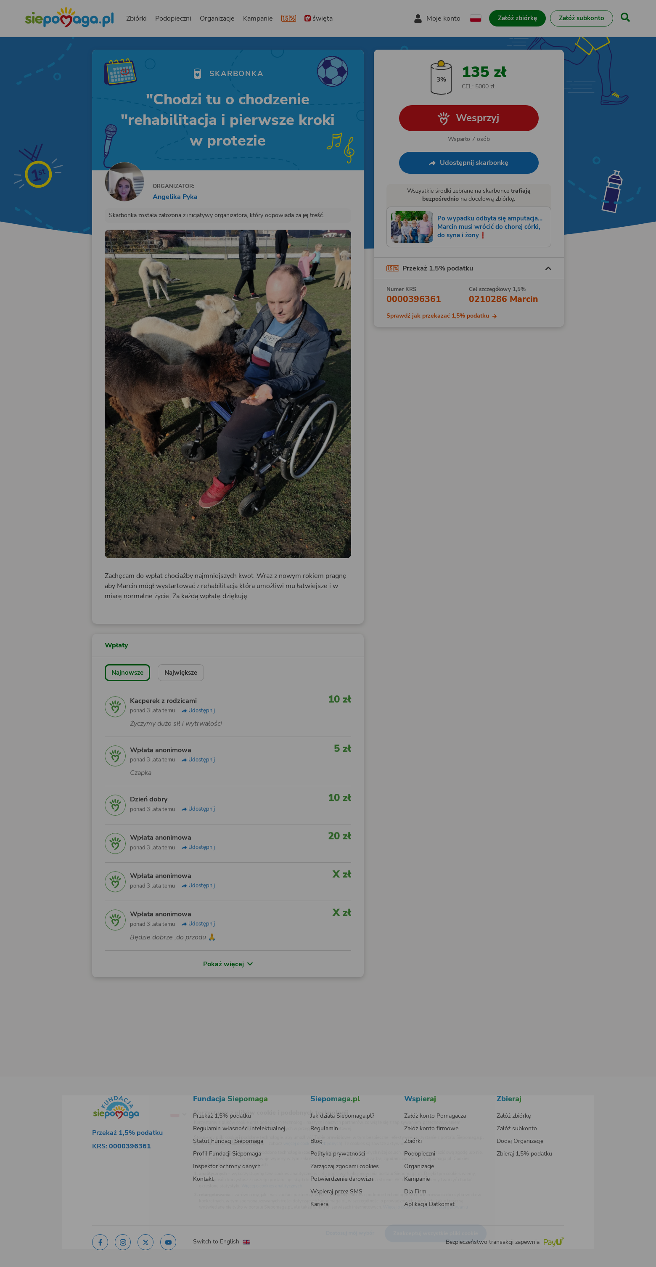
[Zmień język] (143, 1101)
